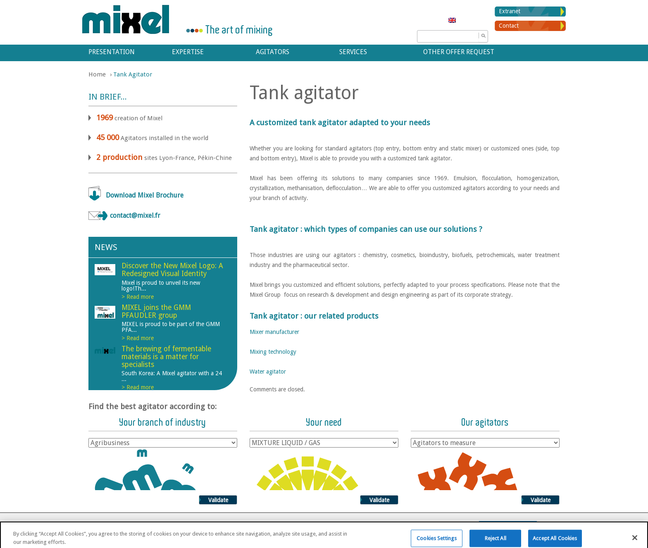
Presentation (111, 52)
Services (353, 52)
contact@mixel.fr (135, 215)
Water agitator (268, 371)
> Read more (138, 297)
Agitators (272, 52)
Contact (509, 25)
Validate (218, 500)
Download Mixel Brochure (144, 195)
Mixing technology (273, 351)
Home (97, 74)
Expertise (188, 52)
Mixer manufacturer (274, 332)
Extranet (509, 11)
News (106, 247)
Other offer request (458, 52)
